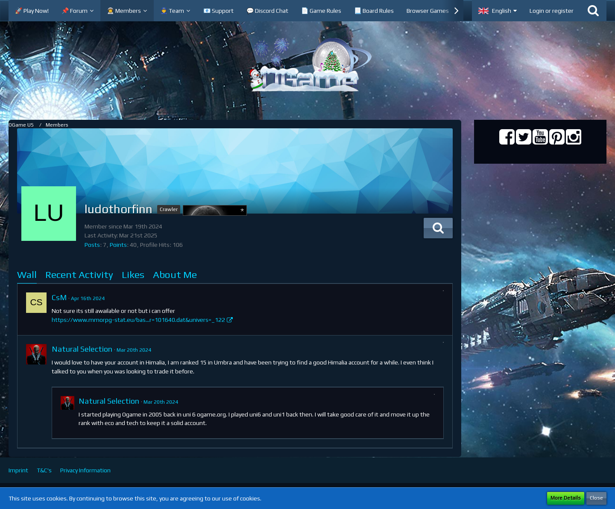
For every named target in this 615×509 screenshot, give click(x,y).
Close (596, 498)
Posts (92, 244)
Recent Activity (79, 274)
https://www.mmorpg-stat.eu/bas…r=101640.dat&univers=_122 (138, 319)
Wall (27, 274)
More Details (566, 498)
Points (118, 244)
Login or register (552, 10)
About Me (175, 274)
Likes (133, 274)
